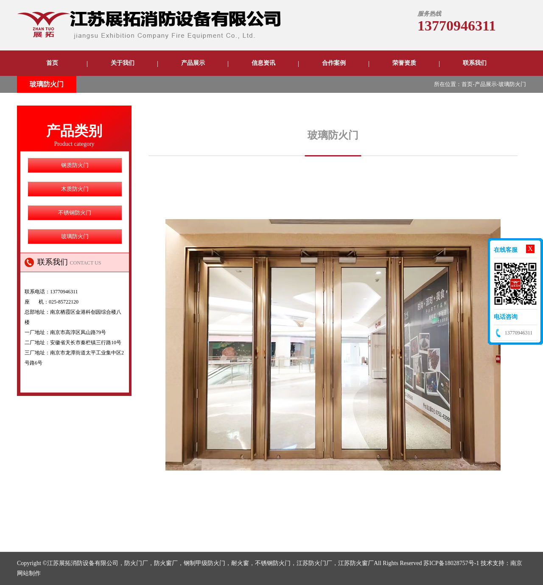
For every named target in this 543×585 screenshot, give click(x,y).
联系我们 (475, 63)
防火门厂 (136, 563)
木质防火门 (75, 189)
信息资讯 (263, 63)
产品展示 (193, 63)
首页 (52, 63)
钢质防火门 (75, 165)
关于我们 (122, 63)
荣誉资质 (404, 63)
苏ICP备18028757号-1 (451, 563)
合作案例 (334, 63)
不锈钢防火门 (74, 212)
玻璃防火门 (47, 84)
